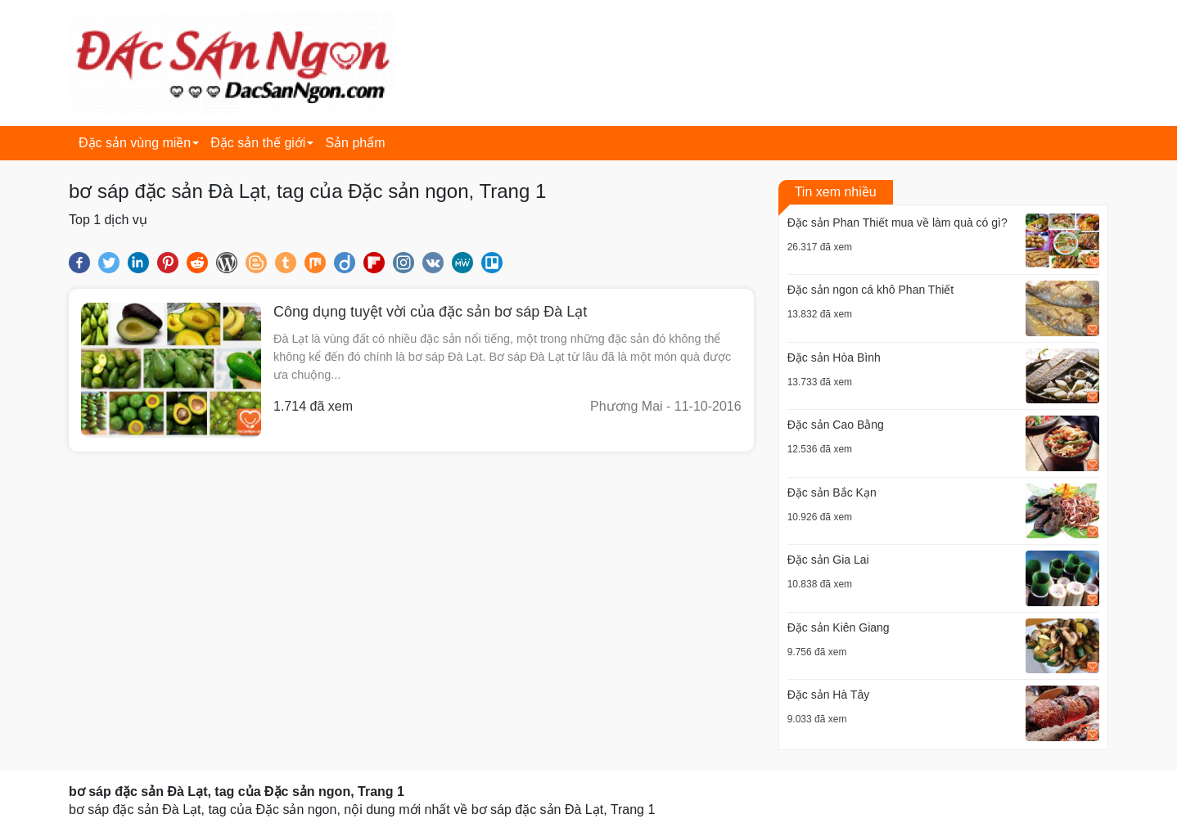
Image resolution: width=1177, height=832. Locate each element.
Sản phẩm (355, 143)
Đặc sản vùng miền (135, 143)
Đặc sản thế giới (257, 143)
